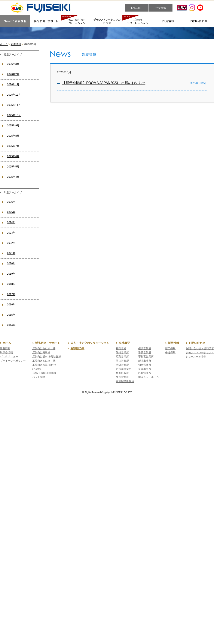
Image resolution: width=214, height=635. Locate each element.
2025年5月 (13, 166)
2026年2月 (13, 74)
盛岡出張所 (144, 368)
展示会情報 (6, 352)
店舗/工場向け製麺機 (44, 373)
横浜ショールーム (148, 377)
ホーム (4, 44)
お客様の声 (77, 348)
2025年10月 (14, 115)
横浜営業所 (144, 348)
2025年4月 (13, 176)
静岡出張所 (122, 373)
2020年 (11, 263)
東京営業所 (122, 377)
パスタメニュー (9, 356)
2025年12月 (14, 94)
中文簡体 (161, 7)
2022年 (11, 242)
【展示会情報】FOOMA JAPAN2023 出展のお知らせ (103, 83)
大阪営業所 (122, 364)
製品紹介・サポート (47, 343)
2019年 (11, 273)
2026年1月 (13, 84)
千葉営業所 (144, 352)
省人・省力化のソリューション (89, 343)
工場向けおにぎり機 (43, 360)
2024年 (11, 222)
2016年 (11, 304)
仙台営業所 (144, 364)
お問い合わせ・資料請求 (200, 348)
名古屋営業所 (123, 368)
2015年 (11, 314)
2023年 (11, 232)
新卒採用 (170, 348)
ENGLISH (137, 7)
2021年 (11, 253)
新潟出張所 (144, 360)
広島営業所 (122, 356)
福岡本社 (121, 348)
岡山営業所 (122, 360)
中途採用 (170, 352)
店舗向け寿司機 (41, 352)
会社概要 (124, 343)
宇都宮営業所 (146, 356)
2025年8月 (13, 135)
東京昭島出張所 (125, 381)
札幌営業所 (144, 373)
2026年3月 (13, 63)
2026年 (11, 201)
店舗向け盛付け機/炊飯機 (46, 356)
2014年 (11, 325)
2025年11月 (14, 105)
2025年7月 (13, 146)
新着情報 (16, 44)
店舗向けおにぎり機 (43, 348)
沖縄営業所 (122, 352)
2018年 (11, 284)
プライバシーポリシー (13, 360)
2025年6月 (13, 156)
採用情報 (173, 343)
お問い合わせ (197, 343)
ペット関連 (38, 377)
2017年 (11, 294)
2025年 (11, 212)
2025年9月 (13, 125)
